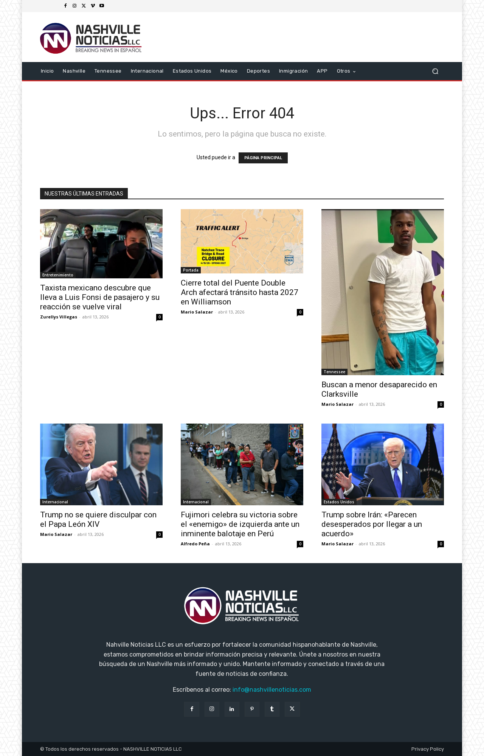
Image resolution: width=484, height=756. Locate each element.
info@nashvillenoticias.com (272, 689)
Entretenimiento (57, 275)
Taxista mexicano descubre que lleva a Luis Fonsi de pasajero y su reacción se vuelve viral (100, 297)
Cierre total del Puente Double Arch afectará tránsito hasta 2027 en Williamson (239, 292)
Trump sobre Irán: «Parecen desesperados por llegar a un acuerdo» (371, 524)
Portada (191, 270)
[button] (435, 71)
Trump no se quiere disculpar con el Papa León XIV (98, 519)
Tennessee (334, 371)
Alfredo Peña (195, 543)
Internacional (55, 502)
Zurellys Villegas (58, 317)
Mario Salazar (197, 312)
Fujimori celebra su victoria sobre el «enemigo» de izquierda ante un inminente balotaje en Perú (240, 524)
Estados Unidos (339, 502)
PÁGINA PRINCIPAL (263, 157)
